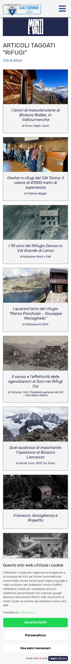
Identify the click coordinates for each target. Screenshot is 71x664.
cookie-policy (27, 612)
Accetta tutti (35, 622)
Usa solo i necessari (35, 648)
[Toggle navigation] (62, 8)
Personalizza (35, 635)
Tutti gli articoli (12, 60)
